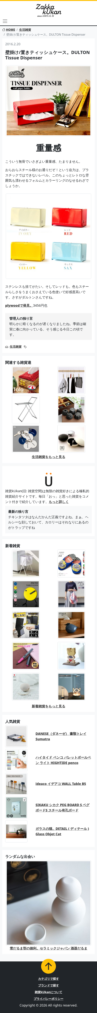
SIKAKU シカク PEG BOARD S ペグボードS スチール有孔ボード (62, 807)
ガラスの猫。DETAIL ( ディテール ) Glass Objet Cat (62, 831)
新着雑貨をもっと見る (48, 706)
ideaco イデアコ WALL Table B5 (60, 783)
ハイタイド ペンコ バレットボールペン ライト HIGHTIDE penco (63, 760)
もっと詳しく (59, 501)
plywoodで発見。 (19, 305)
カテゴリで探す (48, 979)
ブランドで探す (48, 985)
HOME (8, 30)
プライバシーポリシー (48, 999)
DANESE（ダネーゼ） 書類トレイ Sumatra (60, 736)
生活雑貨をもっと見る (48, 457)
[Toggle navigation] (5, 21)
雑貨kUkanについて (48, 992)
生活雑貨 (25, 30)
